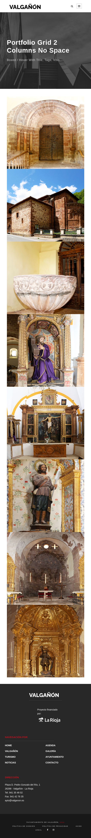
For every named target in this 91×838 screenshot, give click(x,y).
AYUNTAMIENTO (55, 757)
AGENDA (51, 745)
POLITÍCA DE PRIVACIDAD (55, 826)
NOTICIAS (10, 762)
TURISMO (10, 757)
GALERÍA (51, 751)
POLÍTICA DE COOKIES (24, 826)
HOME (8, 745)
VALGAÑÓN (11, 751)
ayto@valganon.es (14, 800)
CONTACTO (52, 762)
